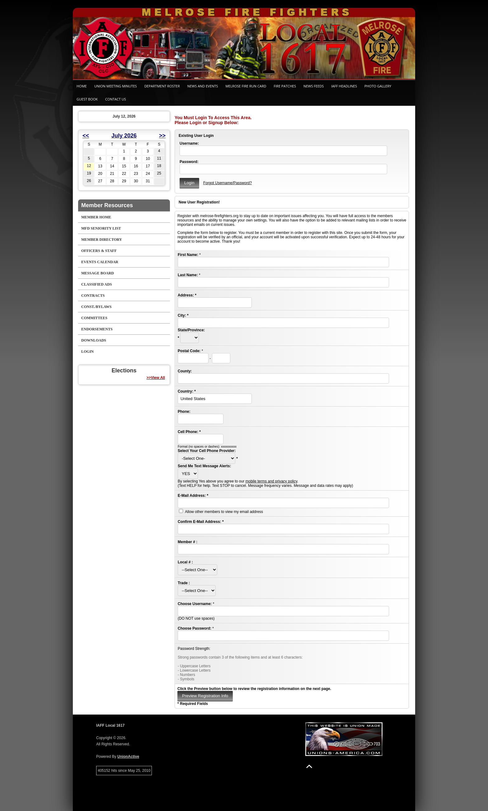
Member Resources (107, 205)
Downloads (93, 340)
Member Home (96, 217)
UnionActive (128, 756)
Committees (94, 318)
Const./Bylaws (96, 307)
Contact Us (115, 99)
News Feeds (313, 86)
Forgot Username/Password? (227, 183)
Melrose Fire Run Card (245, 86)
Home (82, 86)
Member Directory (101, 239)
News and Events (202, 86)
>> (162, 136)
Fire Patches (285, 86)
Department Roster (162, 86)
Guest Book (87, 99)
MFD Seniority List (101, 228)
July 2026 (124, 136)
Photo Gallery (377, 86)
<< (85, 136)
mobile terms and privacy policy (271, 481)
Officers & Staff (99, 251)
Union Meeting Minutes (115, 86)
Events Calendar (99, 262)
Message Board (97, 273)
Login (87, 351)
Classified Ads (96, 284)
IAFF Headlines (344, 86)
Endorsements (97, 329)
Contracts (93, 295)
